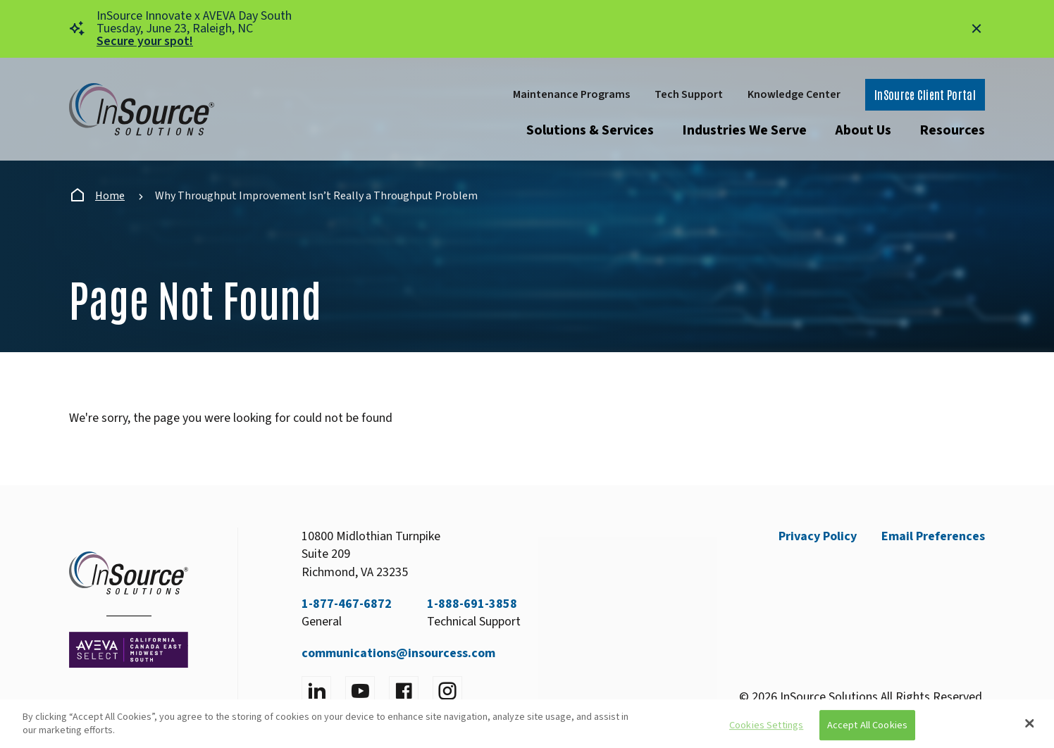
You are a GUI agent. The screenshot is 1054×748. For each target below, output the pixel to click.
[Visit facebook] (403, 691)
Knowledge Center (794, 94)
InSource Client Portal (925, 94)
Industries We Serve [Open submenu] (744, 130)
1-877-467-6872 (347, 604)
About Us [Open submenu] (863, 130)
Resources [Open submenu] (952, 130)
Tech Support (689, 94)
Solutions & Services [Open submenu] (590, 130)
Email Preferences (933, 536)
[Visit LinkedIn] (316, 691)
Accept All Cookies (867, 725)
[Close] (1029, 723)
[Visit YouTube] (360, 691)
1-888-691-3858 (472, 604)
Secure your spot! (145, 41)
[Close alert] (976, 28)
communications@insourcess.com (398, 653)
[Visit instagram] (447, 691)
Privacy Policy (818, 536)
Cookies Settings (766, 725)
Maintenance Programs (571, 94)
